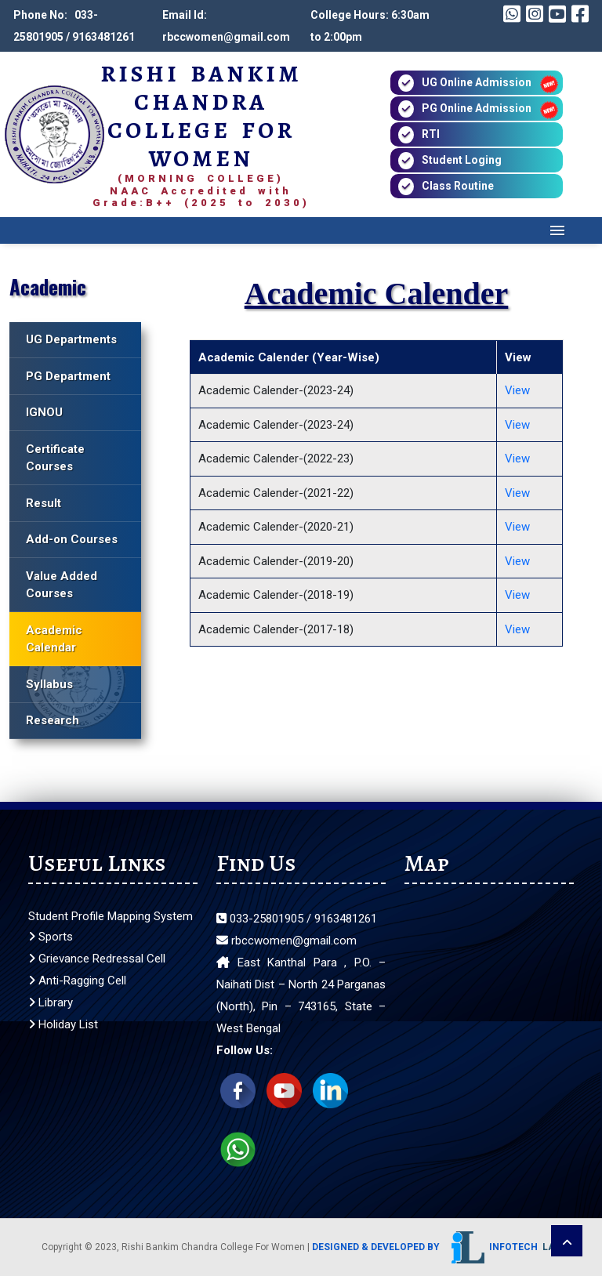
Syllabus (49, 684)
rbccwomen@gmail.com (286, 940)
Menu (558, 230)
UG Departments (71, 339)
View (517, 390)
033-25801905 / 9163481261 (296, 919)
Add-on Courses (72, 539)
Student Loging (462, 160)
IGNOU (44, 412)
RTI (431, 134)
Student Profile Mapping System (110, 916)
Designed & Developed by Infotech (436, 1247)
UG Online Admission (476, 82)
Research (52, 720)
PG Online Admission (476, 108)
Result (43, 503)
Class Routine (458, 185)
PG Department (68, 376)
